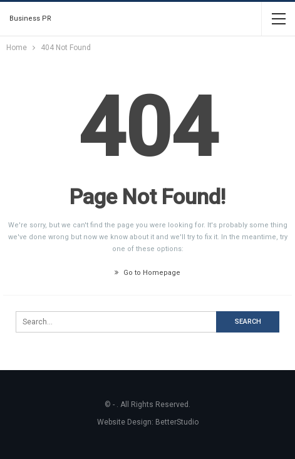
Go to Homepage (147, 273)
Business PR (30, 18)
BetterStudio (177, 422)
